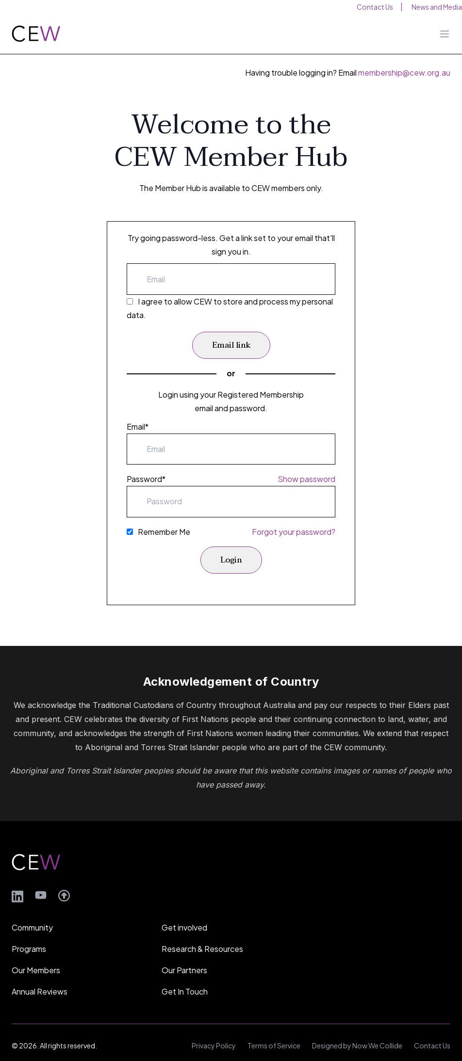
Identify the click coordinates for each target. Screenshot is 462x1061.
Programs (29, 935)
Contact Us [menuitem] (375, 6)
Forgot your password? (293, 532)
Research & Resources (202, 935)
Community (32, 914)
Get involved (184, 914)
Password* (146, 479)
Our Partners (184, 956)
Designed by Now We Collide (357, 1032)
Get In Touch (185, 978)
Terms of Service (274, 1032)
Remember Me (164, 532)
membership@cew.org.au (404, 72)
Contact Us (432, 1032)
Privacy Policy (214, 1032)
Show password (306, 479)
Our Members (36, 956)
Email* (137, 426)
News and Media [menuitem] (437, 6)
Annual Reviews (39, 978)
